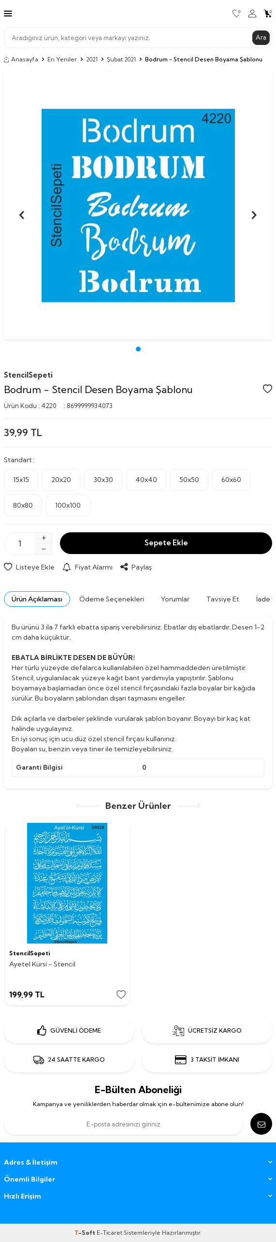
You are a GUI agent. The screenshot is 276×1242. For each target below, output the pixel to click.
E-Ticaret (109, 1232)
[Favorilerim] (236, 13)
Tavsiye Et (222, 599)
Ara (261, 37)
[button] (138, 349)
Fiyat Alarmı (87, 567)
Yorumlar (175, 599)
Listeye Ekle (29, 567)
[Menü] (8, 13)
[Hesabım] (252, 13)
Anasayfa (21, 59)
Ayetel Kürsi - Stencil (42, 964)
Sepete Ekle (166, 542)
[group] (138, 205)
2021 (92, 59)
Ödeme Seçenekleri (111, 599)
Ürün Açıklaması (37, 599)
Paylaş (136, 567)
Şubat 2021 (121, 59)
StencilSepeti (28, 375)
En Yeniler (62, 59)
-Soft (85, 1232)
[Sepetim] (268, 13)
